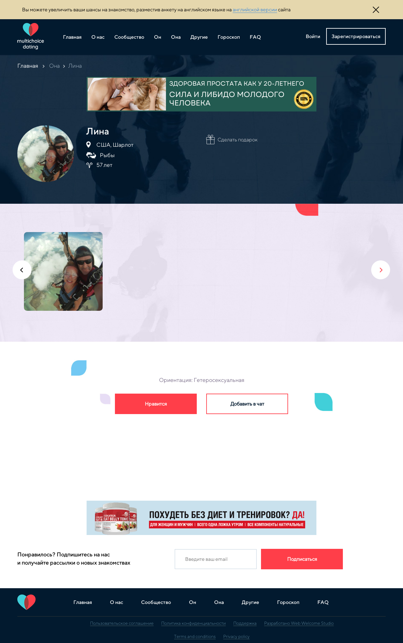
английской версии (255, 10)
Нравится (156, 404)
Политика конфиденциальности (193, 623)
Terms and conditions (195, 636)
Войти (313, 36)
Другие (199, 37)
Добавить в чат (247, 404)
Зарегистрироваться (356, 36)
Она (176, 37)
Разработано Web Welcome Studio (299, 623)
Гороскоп (229, 37)
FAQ (255, 37)
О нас (98, 37)
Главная (72, 37)
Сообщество (129, 37)
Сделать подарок (238, 140)
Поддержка (245, 623)
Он (157, 37)
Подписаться (302, 559)
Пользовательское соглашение (122, 623)
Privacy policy (236, 636)
